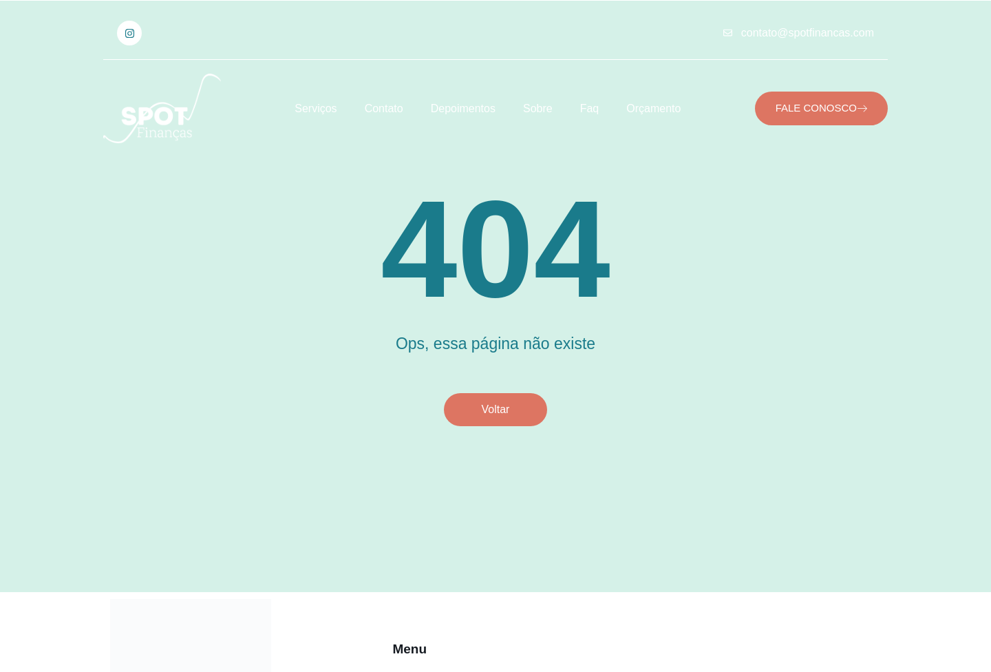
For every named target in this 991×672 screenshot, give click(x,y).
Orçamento (653, 108)
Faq (589, 108)
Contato (384, 108)
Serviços (316, 108)
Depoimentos (463, 108)
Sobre (538, 108)
